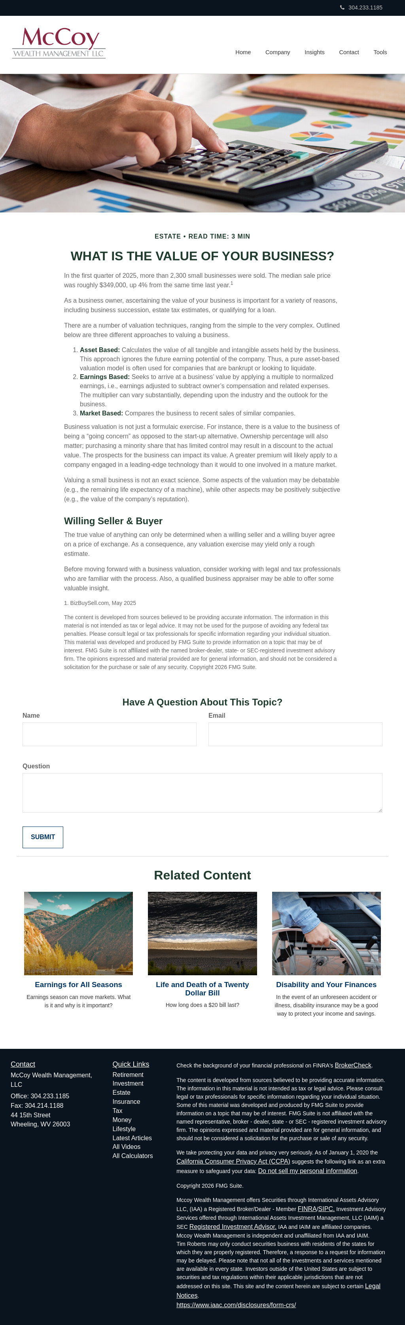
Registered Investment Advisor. (233, 1226)
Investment (128, 1083)
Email (216, 715)
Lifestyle (124, 1129)
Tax (118, 1110)
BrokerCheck (353, 1065)
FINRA (307, 1209)
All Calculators (133, 1156)
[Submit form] (43, 837)
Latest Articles (132, 1138)
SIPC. (326, 1209)
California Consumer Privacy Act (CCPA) (233, 1161)
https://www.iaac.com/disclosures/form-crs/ (236, 1305)
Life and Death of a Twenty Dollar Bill (202, 988)
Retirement (128, 1074)
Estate (122, 1092)
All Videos (127, 1146)
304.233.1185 (361, 7)
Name (31, 715)
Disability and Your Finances (326, 984)
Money (122, 1119)
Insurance (126, 1101)
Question (36, 766)
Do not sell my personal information (307, 1171)
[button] (280, 45)
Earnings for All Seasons (78, 984)
